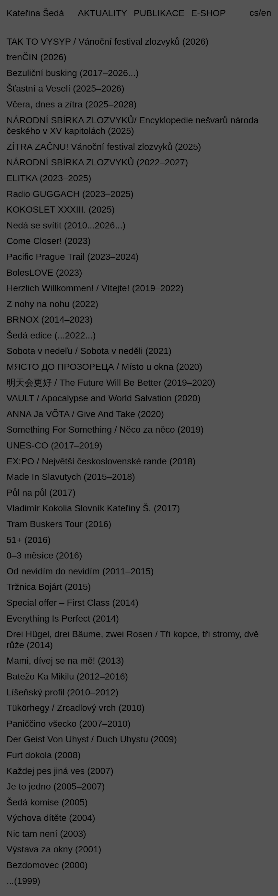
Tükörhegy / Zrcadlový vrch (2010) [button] (75, 708)
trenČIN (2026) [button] (36, 57)
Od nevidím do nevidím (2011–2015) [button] (80, 571)
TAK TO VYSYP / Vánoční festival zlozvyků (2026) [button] (107, 42)
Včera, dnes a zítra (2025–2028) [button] (71, 104)
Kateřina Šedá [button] (35, 13)
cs (254, 13)
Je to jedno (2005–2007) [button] (55, 786)
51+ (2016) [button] (28, 540)
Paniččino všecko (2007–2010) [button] (68, 724)
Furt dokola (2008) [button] (43, 755)
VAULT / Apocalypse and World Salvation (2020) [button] (103, 398)
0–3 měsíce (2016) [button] (44, 555)
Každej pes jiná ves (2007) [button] (59, 771)
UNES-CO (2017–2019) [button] (54, 445)
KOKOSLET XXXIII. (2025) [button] (60, 210)
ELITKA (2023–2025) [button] (48, 178)
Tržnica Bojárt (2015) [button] (48, 587)
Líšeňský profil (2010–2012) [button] (62, 692)
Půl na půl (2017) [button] (40, 493)
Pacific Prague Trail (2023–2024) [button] (72, 257)
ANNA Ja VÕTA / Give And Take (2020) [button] (85, 414)
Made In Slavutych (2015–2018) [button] (70, 477)
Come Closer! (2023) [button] (48, 241)
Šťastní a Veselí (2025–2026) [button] (65, 88)
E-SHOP (208, 13)
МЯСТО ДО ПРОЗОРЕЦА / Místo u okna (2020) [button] (104, 367)
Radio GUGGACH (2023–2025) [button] (69, 194)
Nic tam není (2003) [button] (46, 834)
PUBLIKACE (158, 13)
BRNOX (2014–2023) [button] (49, 320)
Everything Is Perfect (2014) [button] (62, 619)
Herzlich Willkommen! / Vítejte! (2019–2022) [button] (94, 288)
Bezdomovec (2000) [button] (47, 865)
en (266, 13)
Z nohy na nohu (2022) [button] (52, 304)
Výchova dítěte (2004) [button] (50, 818)
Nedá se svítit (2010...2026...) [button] (65, 225)
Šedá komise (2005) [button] (47, 802)
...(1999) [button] (23, 881)
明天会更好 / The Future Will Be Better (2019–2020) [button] (110, 383)
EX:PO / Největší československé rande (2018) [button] (101, 461)
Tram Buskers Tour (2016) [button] (58, 524)
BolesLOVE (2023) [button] (44, 273)
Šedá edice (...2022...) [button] (51, 335)
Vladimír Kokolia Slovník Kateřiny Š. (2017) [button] (93, 508)
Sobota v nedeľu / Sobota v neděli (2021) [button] (88, 351)
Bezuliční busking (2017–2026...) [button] (72, 73)
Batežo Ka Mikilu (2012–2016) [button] (67, 676)
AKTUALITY (102, 13)
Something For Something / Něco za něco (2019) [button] (105, 430)
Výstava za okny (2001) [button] (53, 849)
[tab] (139, 43)
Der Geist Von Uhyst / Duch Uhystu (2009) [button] (91, 739)
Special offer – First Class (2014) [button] (72, 603)
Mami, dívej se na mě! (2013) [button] (65, 661)
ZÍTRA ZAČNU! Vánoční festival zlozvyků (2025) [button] (103, 147)
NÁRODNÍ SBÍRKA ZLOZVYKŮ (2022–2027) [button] (97, 162)
